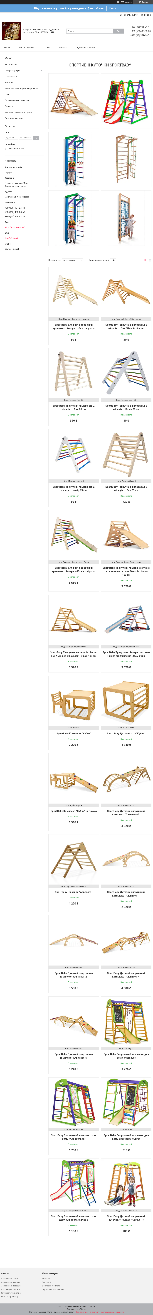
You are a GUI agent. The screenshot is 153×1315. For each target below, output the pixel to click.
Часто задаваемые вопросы (18, 112)
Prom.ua (91, 1306)
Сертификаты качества (53, 1289)
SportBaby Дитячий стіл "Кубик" (126, 733)
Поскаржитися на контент (87, 1312)
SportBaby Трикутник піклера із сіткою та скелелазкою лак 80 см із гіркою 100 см (126, 571)
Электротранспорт (10, 1296)
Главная (6, 47)
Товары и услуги (27, 47)
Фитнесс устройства (11, 1293)
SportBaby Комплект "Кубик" (73, 733)
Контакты (63, 47)
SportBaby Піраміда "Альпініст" (73, 892)
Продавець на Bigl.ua (76, 1309)
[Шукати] (118, 31)
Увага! (112, 8)
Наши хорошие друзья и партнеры (21, 88)
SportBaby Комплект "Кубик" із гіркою (74, 811)
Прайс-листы (11, 76)
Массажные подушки (11, 1286)
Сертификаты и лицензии (17, 100)
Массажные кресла (10, 1278)
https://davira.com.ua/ (15, 227)
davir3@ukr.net (11, 238)
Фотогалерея (11, 64)
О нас (47, 47)
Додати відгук (131, 15)
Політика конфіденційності (112, 1312)
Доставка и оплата (86, 47)
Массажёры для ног (10, 1289)
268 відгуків (126, 2)
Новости (9, 82)
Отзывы (9, 106)
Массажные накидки (10, 1282)
